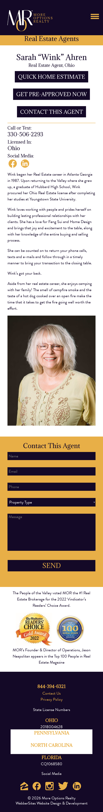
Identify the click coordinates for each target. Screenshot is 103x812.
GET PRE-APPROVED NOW (51, 94)
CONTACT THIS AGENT (51, 111)
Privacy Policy (52, 699)
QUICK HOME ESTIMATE (51, 76)
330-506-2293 (25, 134)
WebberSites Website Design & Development (52, 803)
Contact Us (51, 693)
